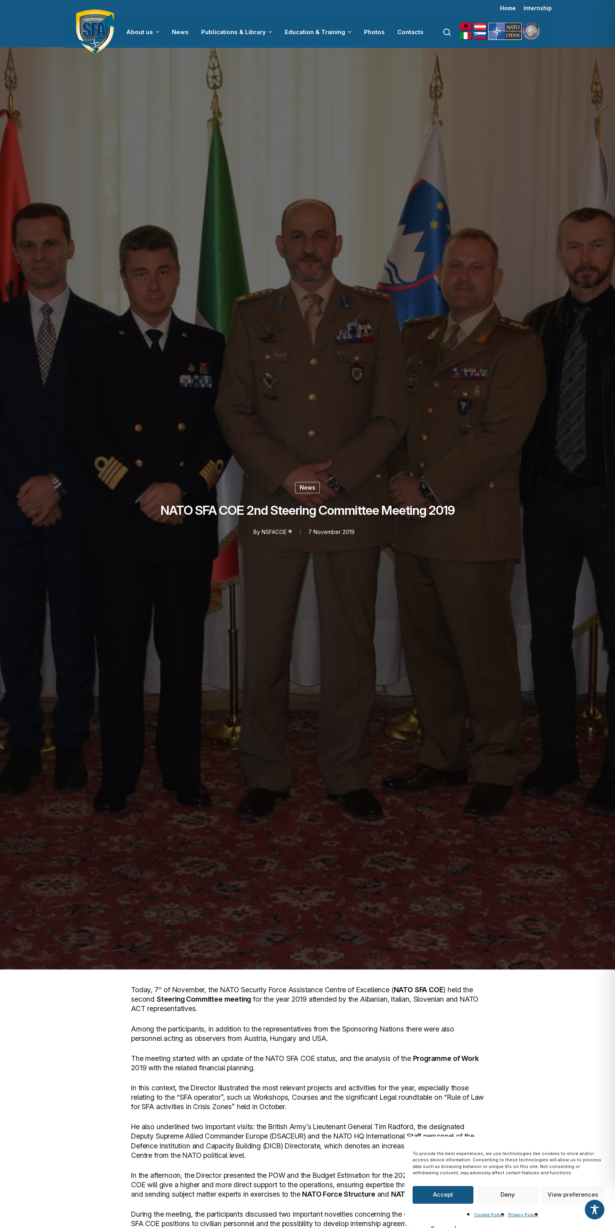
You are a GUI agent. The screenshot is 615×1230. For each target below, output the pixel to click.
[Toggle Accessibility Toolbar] (594, 1209)
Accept (443, 1194)
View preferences (573, 1194)
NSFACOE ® (276, 531)
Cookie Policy (489, 1214)
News (307, 487)
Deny (507, 1194)
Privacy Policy (523, 1214)
